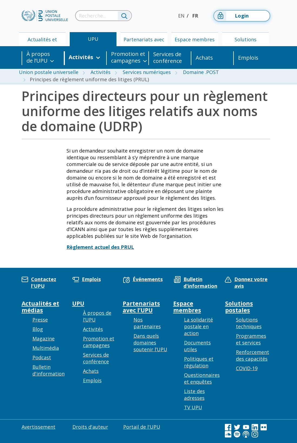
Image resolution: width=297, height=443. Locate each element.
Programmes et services (251, 339)
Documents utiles (197, 346)
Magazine (43, 338)
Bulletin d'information (48, 370)
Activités (81, 57)
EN (181, 15)
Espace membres (195, 39)
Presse (40, 319)
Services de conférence (167, 57)
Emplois (248, 57)
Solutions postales (245, 41)
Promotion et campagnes (128, 57)
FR (195, 15)
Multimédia (45, 348)
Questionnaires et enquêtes (202, 378)
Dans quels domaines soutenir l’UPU (150, 343)
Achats (204, 57)
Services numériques (147, 72)
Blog (37, 329)
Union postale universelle (48, 72)
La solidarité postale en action (198, 326)
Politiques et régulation (198, 362)
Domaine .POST (201, 72)
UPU (93, 39)
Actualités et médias (42, 41)
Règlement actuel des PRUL (100, 247)
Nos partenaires (147, 323)
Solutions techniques (249, 323)
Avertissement (38, 427)
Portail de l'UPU (141, 427)
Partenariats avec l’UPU (144, 41)
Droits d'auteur (90, 427)
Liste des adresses (194, 394)
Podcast (41, 357)
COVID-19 (247, 368)
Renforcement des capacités (252, 355)
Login (231, 16)
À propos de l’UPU (38, 57)
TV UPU (193, 407)
